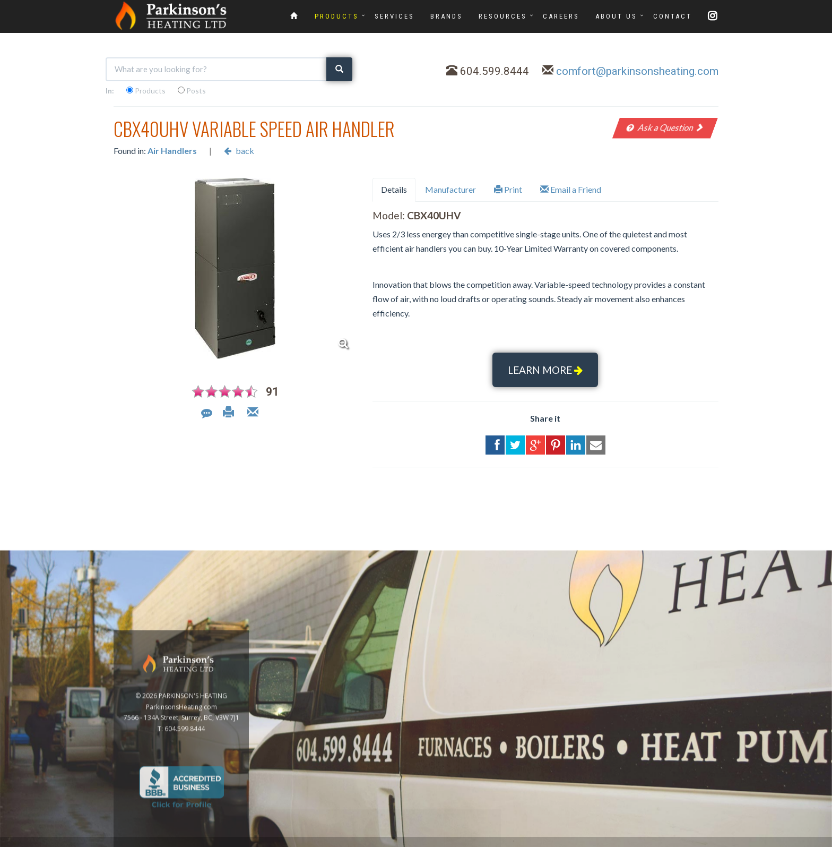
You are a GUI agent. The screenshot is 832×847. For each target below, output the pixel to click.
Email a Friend (570, 189)
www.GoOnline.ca (747, 840)
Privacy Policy (801, 840)
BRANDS (446, 16)
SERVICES (394, 16)
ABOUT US (616, 16)
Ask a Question (665, 127)
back (239, 151)
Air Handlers (172, 151)
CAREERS (561, 16)
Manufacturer (450, 189)
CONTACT (672, 16)
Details (394, 189)
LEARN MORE (545, 370)
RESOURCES (503, 16)
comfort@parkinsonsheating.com (637, 71)
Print (508, 189)
